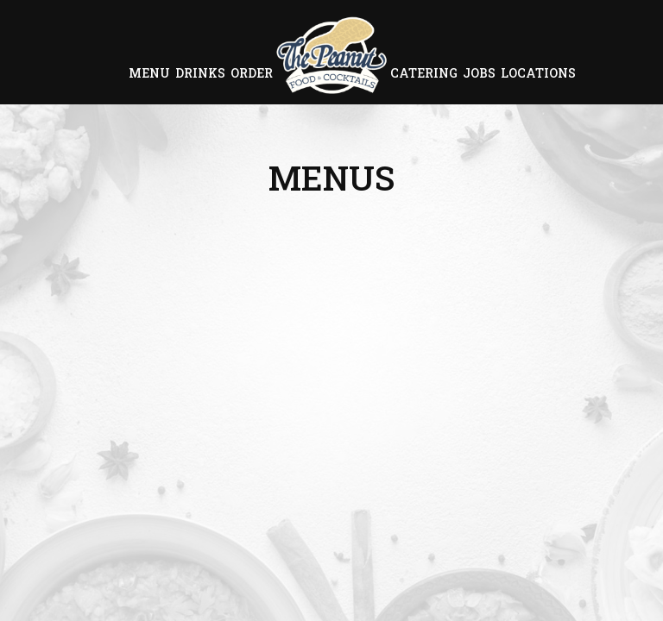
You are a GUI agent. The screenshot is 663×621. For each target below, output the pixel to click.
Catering (424, 73)
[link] (331, 55)
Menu (149, 73)
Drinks (200, 73)
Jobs (479, 73)
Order (251, 73)
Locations (538, 73)
